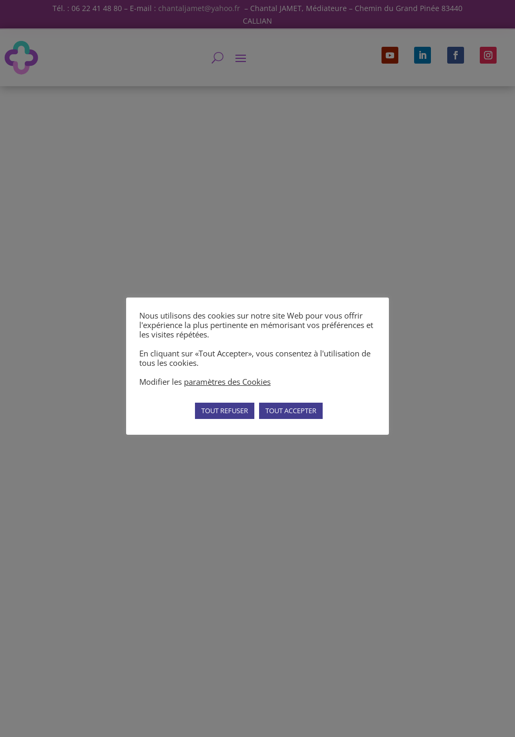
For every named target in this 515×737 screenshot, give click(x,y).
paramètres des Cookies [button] (227, 381)
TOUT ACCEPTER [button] (290, 410)
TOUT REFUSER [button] (224, 410)
